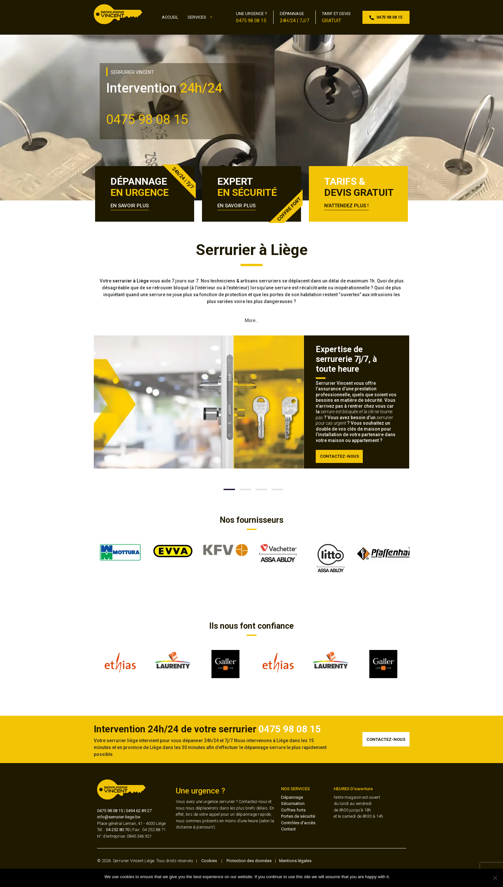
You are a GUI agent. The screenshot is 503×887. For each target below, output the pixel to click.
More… (252, 320)
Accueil (170, 17)
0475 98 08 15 (110, 810)
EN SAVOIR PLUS (129, 206)
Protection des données (249, 860)
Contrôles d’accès (298, 822)
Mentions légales (295, 860)
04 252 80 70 (117, 829)
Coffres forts (293, 810)
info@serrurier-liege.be (118, 816)
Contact (288, 829)
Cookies (209, 860)
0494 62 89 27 (139, 810)
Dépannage (292, 797)
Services (197, 17)
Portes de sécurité (298, 816)
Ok (396, 876)
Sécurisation (293, 803)
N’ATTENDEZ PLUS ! (346, 206)
